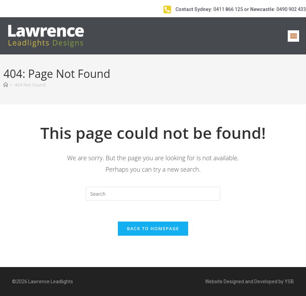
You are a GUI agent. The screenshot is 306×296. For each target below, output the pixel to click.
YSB (289, 281)
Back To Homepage (153, 228)
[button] (293, 36)
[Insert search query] (153, 194)
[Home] (5, 85)
